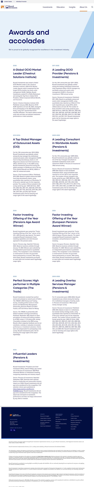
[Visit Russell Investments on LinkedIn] (14, 430)
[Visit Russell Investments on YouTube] (11, 430)
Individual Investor (21, 1)
